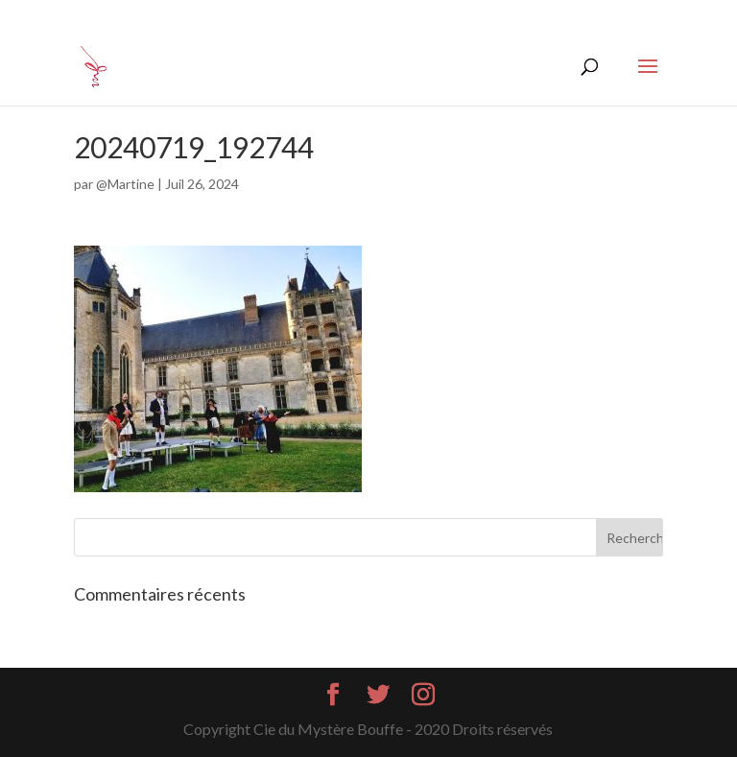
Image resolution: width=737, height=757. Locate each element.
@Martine (125, 184)
